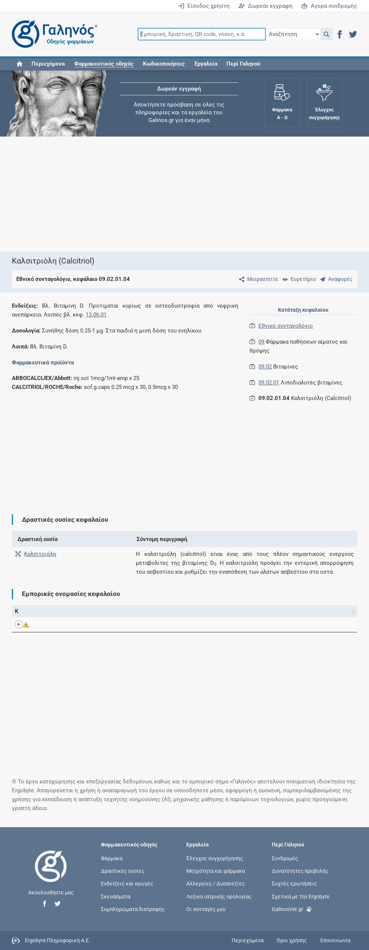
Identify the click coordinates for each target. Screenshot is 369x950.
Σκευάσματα (115, 896)
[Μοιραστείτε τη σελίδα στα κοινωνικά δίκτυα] (257, 279)
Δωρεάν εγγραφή (265, 6)
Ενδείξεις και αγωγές (127, 884)
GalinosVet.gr (292, 908)
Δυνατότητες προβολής (300, 871)
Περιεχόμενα (48, 63)
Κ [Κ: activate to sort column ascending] (17, 611)
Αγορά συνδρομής (329, 6)
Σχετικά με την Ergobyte (300, 896)
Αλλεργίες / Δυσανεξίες (215, 884)
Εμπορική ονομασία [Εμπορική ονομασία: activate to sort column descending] (67, 611)
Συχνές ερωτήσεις (294, 884)
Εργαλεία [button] (206, 63)
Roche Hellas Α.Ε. (258, 624)
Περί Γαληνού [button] (243, 63)
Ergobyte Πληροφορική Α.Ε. (57, 940)
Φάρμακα (112, 858)
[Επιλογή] (293, 34)
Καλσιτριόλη (40, 554)
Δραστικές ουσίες (123, 871)
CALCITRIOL (67, 624)
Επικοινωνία (335, 940)
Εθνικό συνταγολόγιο (285, 325)
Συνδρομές (285, 858)
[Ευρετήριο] (298, 279)
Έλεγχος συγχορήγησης (214, 858)
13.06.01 (96, 314)
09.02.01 (268, 382)
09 (261, 341)
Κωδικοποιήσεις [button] (164, 63)
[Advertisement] (304, 456)
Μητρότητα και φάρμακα (215, 871)
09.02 (265, 366)
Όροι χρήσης (292, 940)
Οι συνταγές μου (206, 909)
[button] (326, 34)
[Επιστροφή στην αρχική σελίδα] (51, 874)
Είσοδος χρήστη (204, 6)
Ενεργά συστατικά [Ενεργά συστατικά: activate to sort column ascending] (165, 611)
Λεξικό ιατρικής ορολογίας (219, 896)
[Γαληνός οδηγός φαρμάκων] (53, 34)
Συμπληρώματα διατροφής (133, 909)
